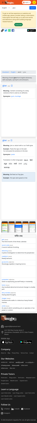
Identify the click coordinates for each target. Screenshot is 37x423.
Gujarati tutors (24, 380)
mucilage (18, 96)
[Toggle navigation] (3, 2)
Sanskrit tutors (5, 383)
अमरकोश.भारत (4, 362)
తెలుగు (26, 160)
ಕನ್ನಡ (5, 164)
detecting (5, 251)
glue (4, 85)
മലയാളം (7, 167)
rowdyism (5, 256)
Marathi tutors (14, 380)
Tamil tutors (21, 377)
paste (13, 154)
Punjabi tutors (5, 380)
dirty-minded (6, 293)
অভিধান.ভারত (4, 368)
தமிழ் (25, 164)
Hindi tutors (4, 377)
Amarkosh (5, 72)
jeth (3, 239)
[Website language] (26, 2)
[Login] (34, 2)
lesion (4, 285)
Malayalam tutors (30, 377)
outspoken (5, 279)
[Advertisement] (18, 51)
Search (33, 8)
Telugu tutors (12, 377)
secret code (5, 245)
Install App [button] (18, 226)
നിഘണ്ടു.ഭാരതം (5, 365)
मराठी (15, 164)
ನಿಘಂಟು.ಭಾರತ (15, 365)
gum (12, 96)
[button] (3, 226)
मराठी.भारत (11, 362)
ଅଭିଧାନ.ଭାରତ (24, 365)
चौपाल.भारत (12, 368)
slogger (4, 298)
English (13, 72)
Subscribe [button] (18, 25)
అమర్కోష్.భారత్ (19, 362)
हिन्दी (31, 160)
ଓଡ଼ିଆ (10, 164)
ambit (4, 306)
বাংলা (20, 164)
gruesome (5, 262)
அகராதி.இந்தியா (29, 362)
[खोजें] (20, 7)
